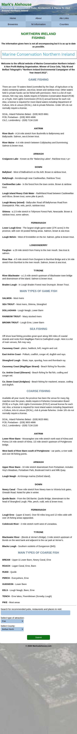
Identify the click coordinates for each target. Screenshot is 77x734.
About (38, 18)
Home (13, 18)
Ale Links (64, 18)
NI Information (38, 24)
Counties (64, 24)
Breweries (13, 24)
